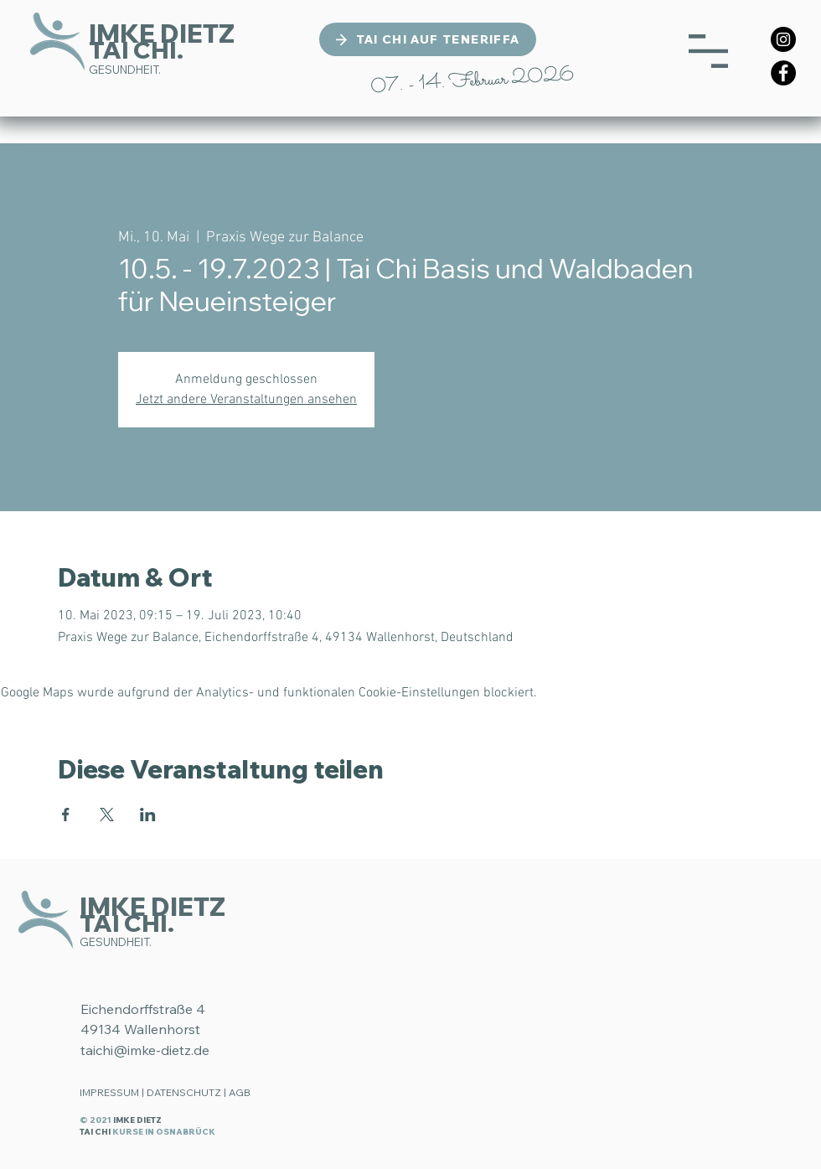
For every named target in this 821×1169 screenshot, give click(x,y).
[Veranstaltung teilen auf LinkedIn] (148, 814)
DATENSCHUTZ (184, 1092)
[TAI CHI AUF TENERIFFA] (427, 39)
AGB (239, 1092)
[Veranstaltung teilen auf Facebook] (66, 814)
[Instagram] (783, 39)
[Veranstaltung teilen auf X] (107, 814)
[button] (708, 51)
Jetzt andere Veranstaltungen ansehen (246, 399)
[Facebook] (783, 72)
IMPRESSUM (109, 1092)
